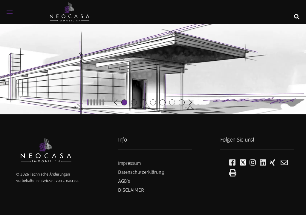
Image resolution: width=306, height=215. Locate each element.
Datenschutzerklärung (141, 172)
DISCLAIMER (131, 190)
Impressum (129, 163)
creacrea (70, 180)
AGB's (124, 181)
